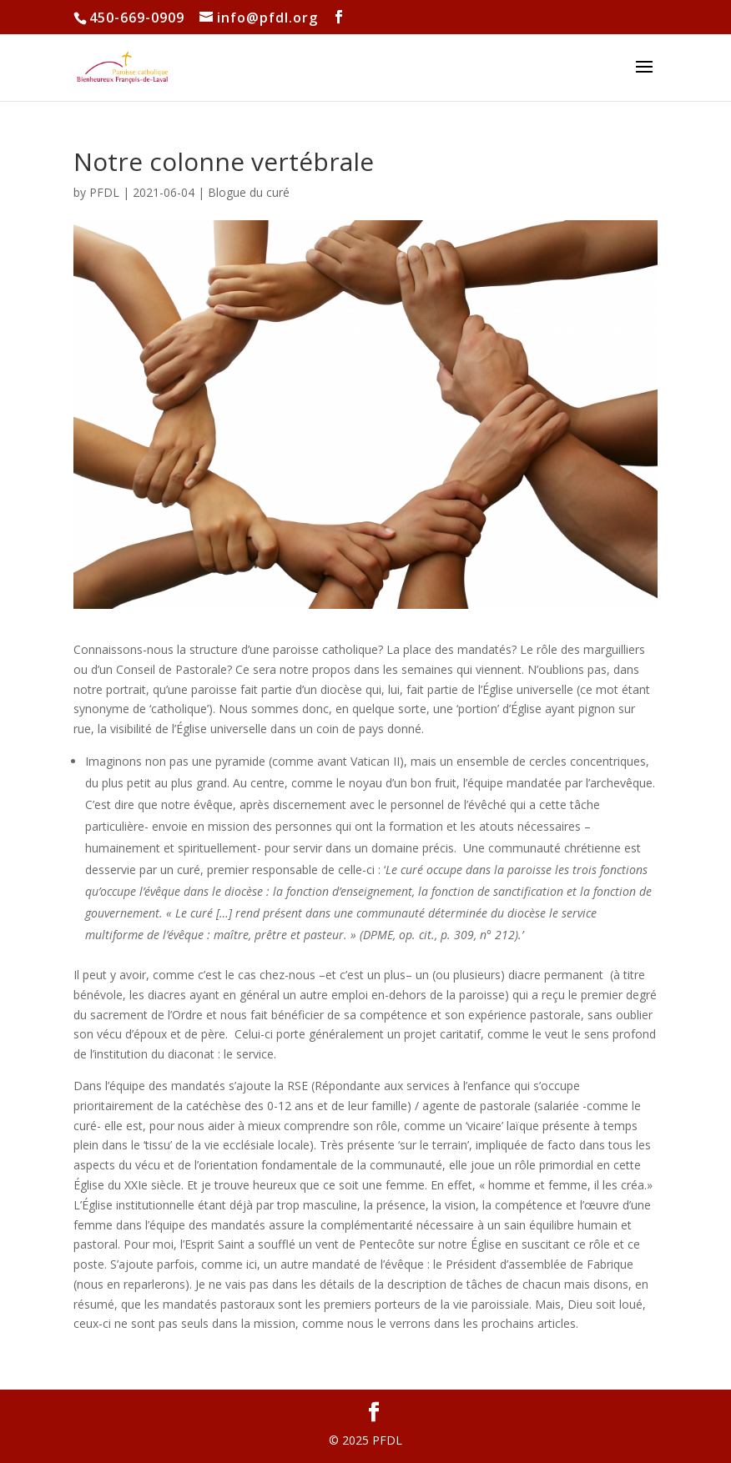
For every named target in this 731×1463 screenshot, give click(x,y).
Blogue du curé (249, 192)
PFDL (104, 192)
